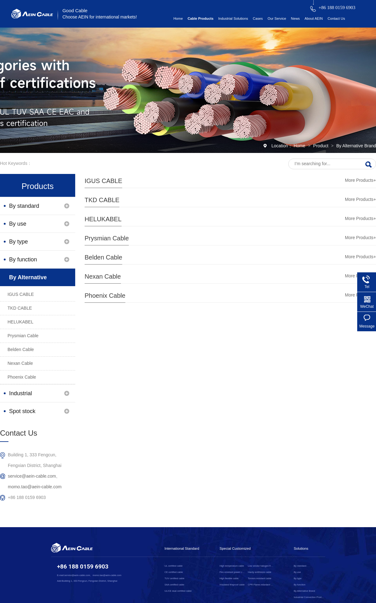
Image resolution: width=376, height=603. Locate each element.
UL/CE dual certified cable (178, 591)
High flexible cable (229, 578)
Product (321, 145)
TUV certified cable (174, 578)
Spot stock (22, 411)
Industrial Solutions (233, 18)
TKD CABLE (102, 200)
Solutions (301, 548)
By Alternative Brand (356, 145)
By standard (24, 206)
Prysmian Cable (107, 238)
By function (23, 259)
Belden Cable (103, 257)
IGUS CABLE (103, 180)
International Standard (181, 548)
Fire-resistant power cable (233, 572)
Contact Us (336, 18)
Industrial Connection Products (23, 396)
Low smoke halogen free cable (261, 565)
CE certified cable (173, 572)
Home (178, 18)
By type (18, 242)
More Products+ (360, 180)
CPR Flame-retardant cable (261, 584)
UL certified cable (173, 565)
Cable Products (201, 18)
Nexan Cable (103, 276)
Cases (258, 18)
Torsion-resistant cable (259, 578)
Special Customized (235, 548)
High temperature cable (232, 565)
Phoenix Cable (105, 295)
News (295, 18)
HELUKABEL (103, 219)
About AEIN (314, 18)
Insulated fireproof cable (232, 584)
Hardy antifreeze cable (259, 572)
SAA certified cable (174, 584)
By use (17, 224)
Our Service (277, 18)
